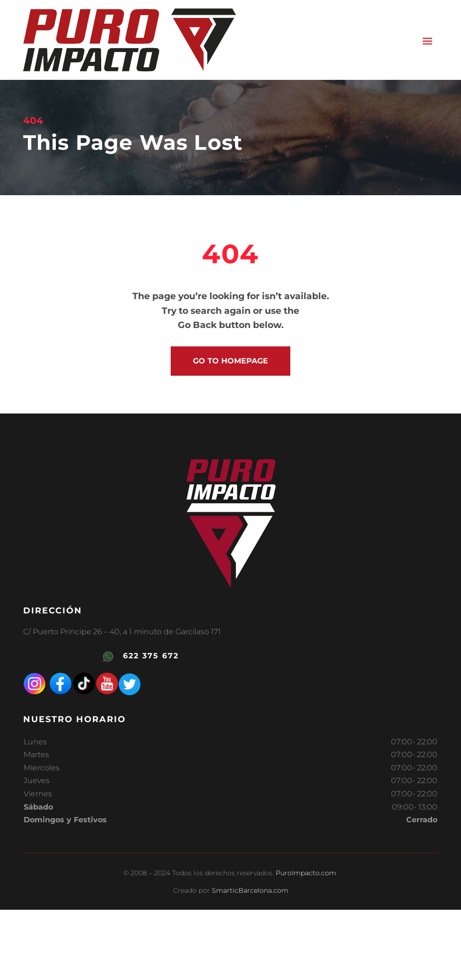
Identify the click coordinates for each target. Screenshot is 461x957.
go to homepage (230, 360)
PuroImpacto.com (306, 873)
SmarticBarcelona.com (250, 890)
